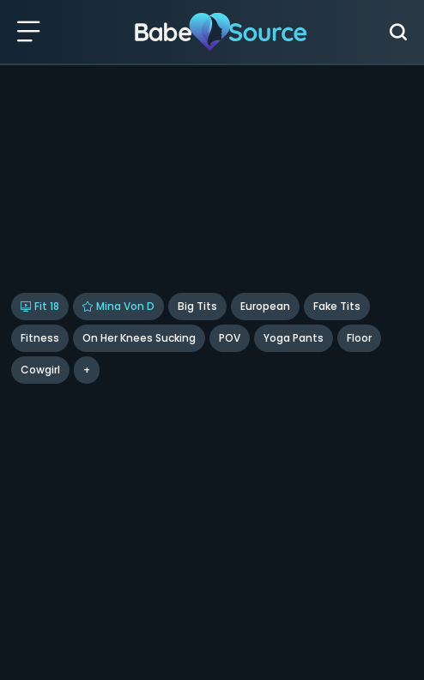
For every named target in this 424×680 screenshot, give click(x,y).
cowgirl (40, 369)
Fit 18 (40, 306)
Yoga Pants (293, 338)
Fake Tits (336, 306)
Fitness (40, 338)
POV (229, 338)
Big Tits (197, 306)
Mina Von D (118, 306)
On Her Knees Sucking (139, 338)
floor (359, 338)
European (265, 306)
